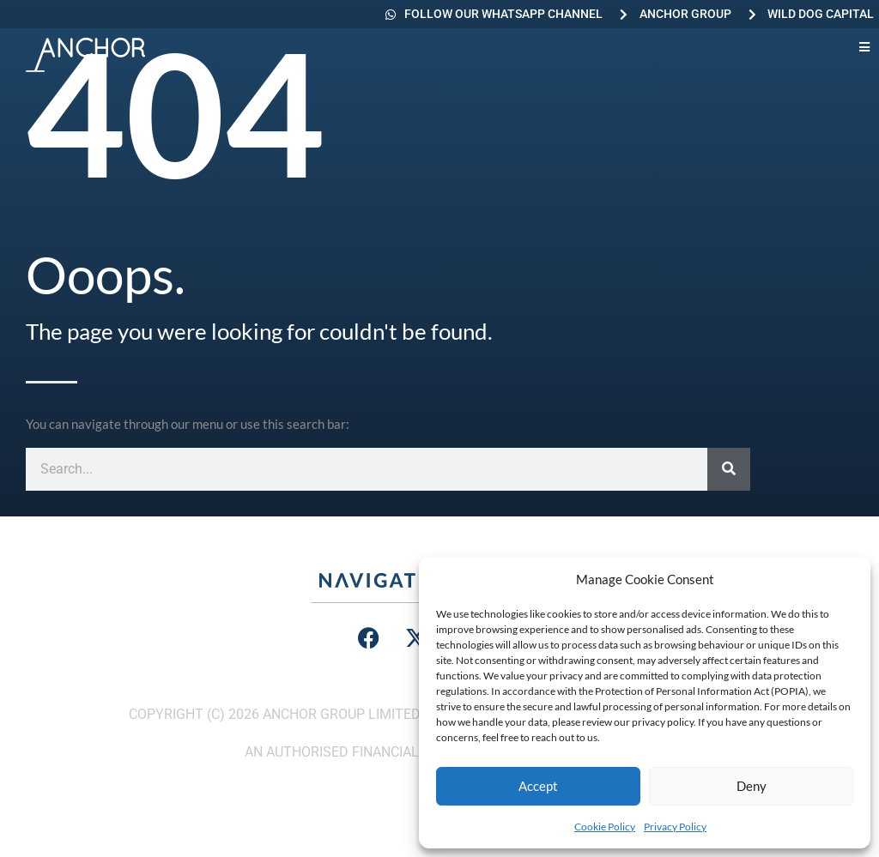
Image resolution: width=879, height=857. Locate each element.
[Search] (728, 469)
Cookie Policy (604, 826)
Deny (752, 786)
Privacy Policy (675, 826)
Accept (538, 786)
